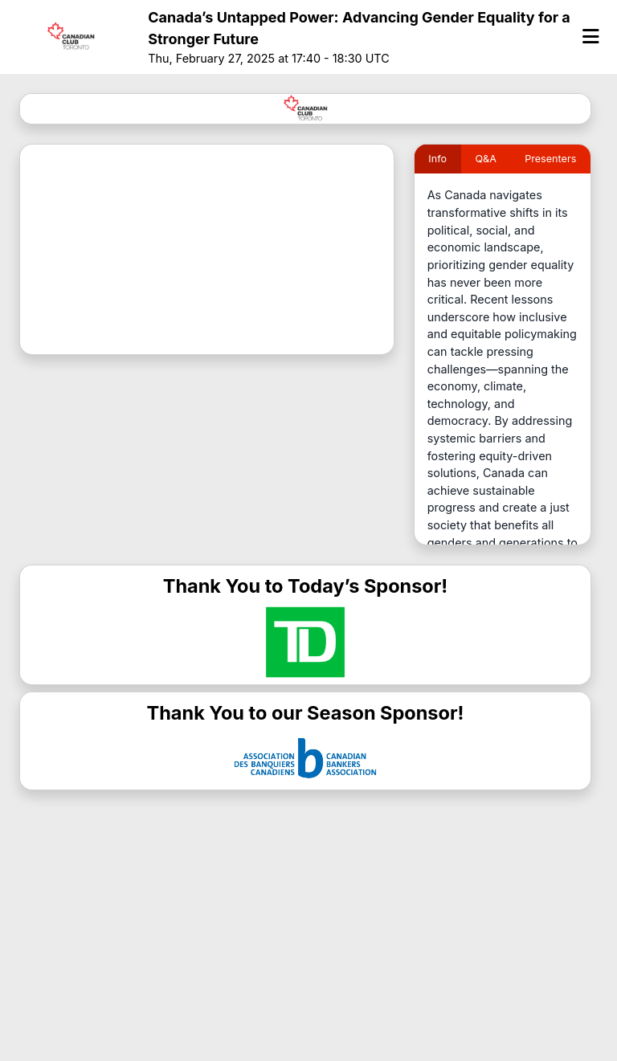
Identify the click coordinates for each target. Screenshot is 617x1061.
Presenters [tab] (550, 159)
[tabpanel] (502, 365)
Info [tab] (437, 159)
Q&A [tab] (485, 159)
